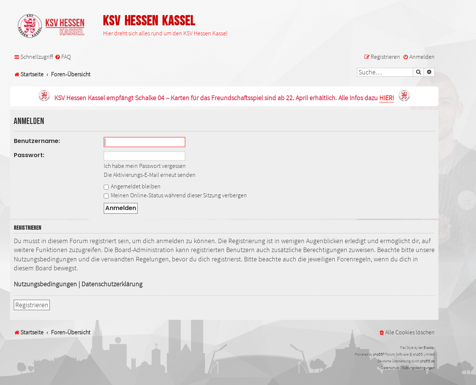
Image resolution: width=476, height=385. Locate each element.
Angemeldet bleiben (132, 186)
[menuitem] (63, 56)
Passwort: (29, 155)
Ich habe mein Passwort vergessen (145, 165)
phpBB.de (427, 361)
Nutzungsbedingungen (45, 284)
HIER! (386, 98)
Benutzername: (37, 141)
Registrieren (31, 305)
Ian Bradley (426, 347)
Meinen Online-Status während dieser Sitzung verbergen (175, 195)
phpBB (378, 354)
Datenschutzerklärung (111, 284)
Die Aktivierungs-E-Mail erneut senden (150, 174)
